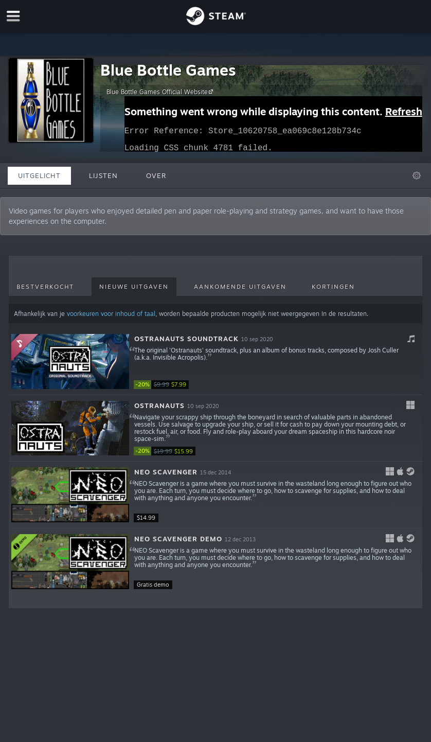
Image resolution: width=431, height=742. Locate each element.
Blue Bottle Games (168, 69)
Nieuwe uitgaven (134, 286)
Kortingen (333, 286)
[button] (216, 361)
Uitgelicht (39, 175)
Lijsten (103, 175)
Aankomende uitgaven (240, 286)
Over (156, 175)
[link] (164, 384)
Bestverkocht (45, 286)
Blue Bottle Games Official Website (161, 91)
